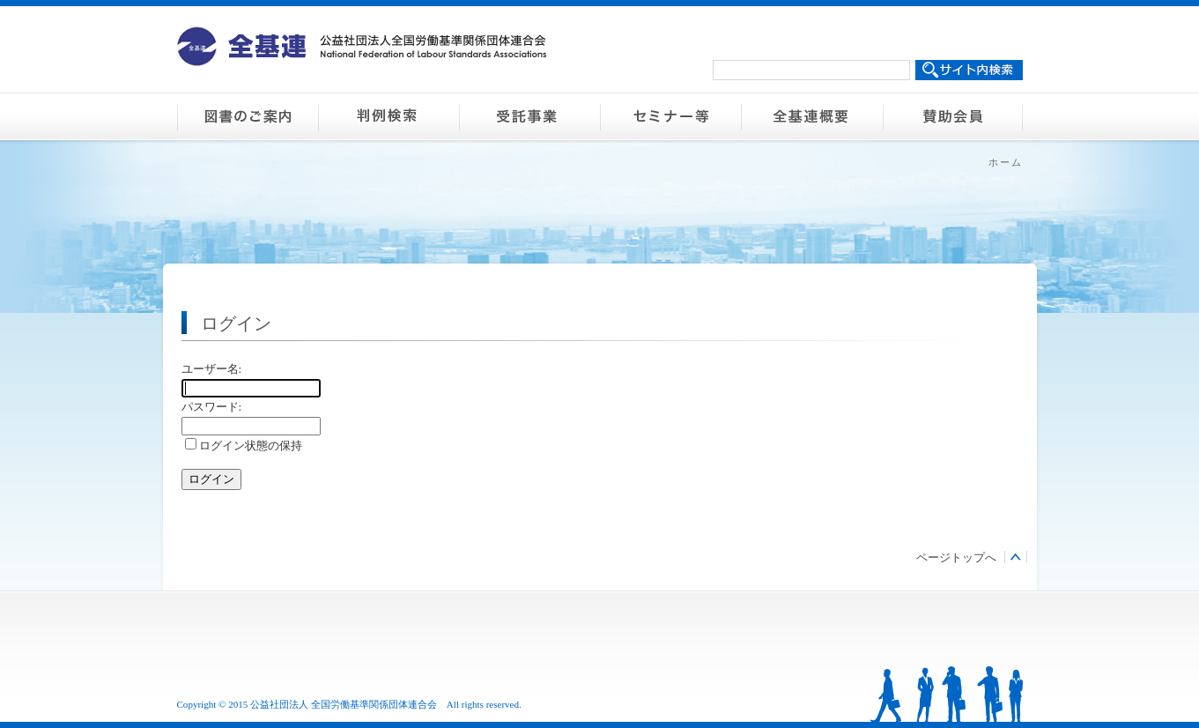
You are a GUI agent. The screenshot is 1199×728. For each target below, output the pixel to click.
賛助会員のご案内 (952, 116)
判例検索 (388, 116)
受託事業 (529, 116)
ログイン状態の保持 (243, 445)
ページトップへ (956, 557)
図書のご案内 (247, 116)
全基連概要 (811, 116)
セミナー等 (670, 116)
